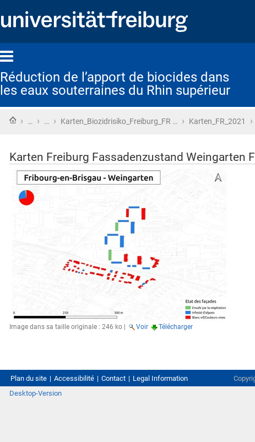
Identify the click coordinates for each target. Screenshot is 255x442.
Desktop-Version (35, 393)
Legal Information (160, 378)
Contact (113, 378)
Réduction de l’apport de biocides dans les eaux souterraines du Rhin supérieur (115, 83)
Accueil (12, 120)
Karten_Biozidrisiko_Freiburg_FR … (119, 121)
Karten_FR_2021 (217, 121)
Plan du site (28, 378)
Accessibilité (74, 378)
